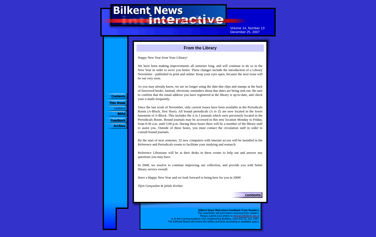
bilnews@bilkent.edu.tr (246, 216)
